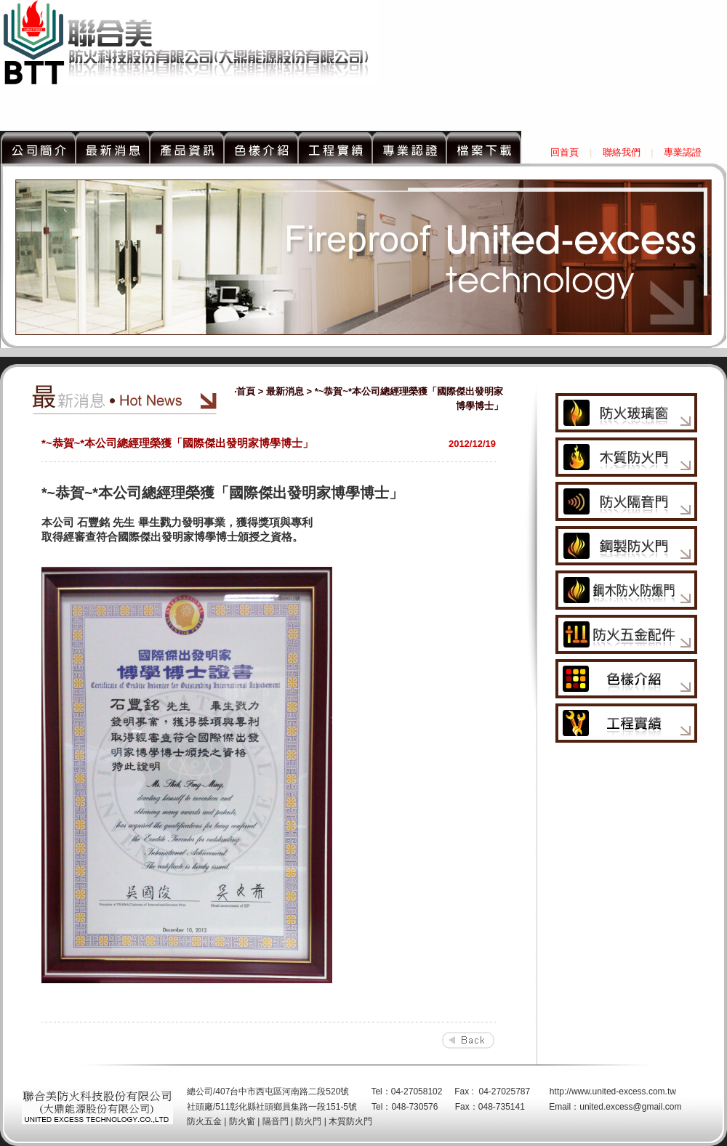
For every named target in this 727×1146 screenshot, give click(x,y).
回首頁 (564, 152)
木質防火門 (350, 1121)
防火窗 (242, 1121)
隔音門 (275, 1121)
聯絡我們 (621, 152)
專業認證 (683, 152)
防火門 (308, 1121)
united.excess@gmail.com (630, 1107)
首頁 (245, 391)
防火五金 (204, 1121)
